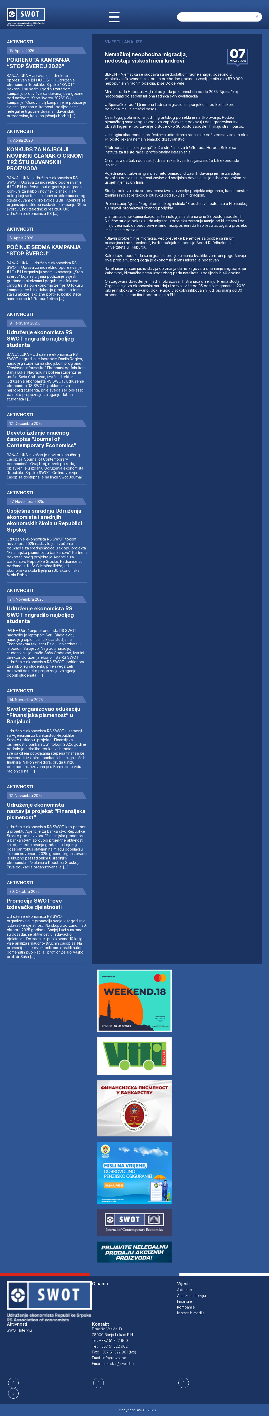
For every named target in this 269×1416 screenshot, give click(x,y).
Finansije (184, 1301)
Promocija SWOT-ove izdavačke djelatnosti (34, 904)
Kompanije (186, 1307)
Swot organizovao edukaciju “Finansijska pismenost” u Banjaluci (43, 715)
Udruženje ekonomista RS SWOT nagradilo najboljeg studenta (40, 338)
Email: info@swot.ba (109, 1358)
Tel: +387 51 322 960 (110, 1340)
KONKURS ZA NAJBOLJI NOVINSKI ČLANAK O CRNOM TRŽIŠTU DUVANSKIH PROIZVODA (45, 159)
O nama (100, 1283)
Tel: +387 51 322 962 (110, 1346)
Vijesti (183, 1283)
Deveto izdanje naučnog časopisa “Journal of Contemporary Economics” (41, 439)
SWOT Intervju (19, 1330)
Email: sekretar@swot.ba (113, 1363)
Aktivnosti (20, 41)
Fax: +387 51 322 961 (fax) (114, 1352)
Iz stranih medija (191, 1313)
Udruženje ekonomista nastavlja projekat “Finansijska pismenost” (46, 811)
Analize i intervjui (191, 1295)
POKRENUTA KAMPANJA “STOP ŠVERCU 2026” (38, 63)
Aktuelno (184, 1290)
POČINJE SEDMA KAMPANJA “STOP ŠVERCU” (44, 250)
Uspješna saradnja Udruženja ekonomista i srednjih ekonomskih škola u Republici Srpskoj (44, 520)
